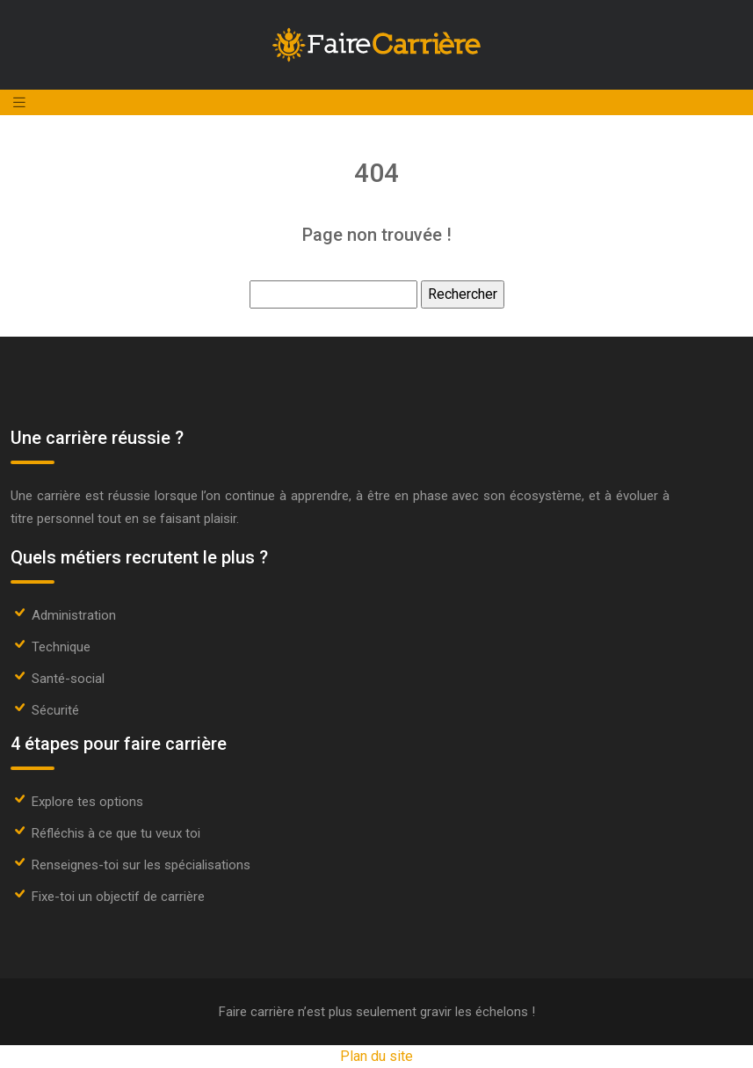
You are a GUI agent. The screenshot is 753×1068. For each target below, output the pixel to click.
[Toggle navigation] (19, 102)
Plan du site (376, 1056)
